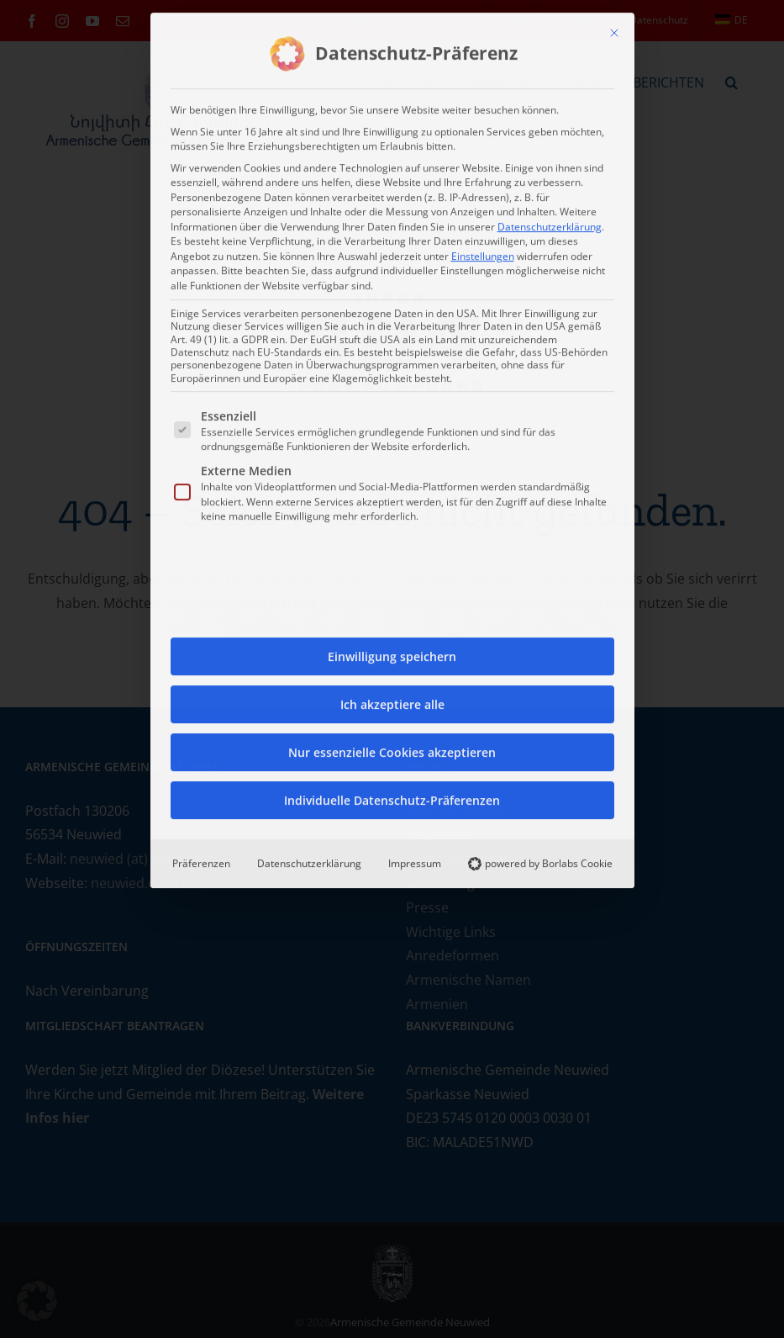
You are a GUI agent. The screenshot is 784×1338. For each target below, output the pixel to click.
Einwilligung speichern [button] (392, 652)
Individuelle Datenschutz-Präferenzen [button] (392, 796)
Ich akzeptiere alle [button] (392, 700)
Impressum (414, 859)
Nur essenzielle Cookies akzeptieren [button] (392, 748)
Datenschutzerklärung (549, 221)
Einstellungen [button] (482, 251)
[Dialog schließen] (614, 28)
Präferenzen (201, 859)
